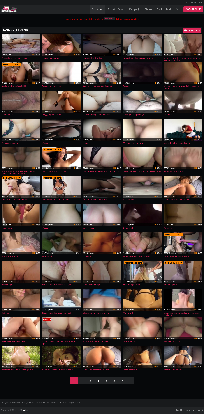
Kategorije (134, 9)
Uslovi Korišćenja (20, 402)
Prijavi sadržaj (36, 402)
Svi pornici (97, 9)
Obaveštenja (67, 402)
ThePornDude (164, 9)
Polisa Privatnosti (51, 402)
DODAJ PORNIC (193, 9)
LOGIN (200, 2)
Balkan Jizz (27, 410)
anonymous (109, 18)
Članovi (148, 9)
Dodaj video (6, 402)
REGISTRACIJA (191, 2)
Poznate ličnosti (116, 9)
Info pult (78, 402)
